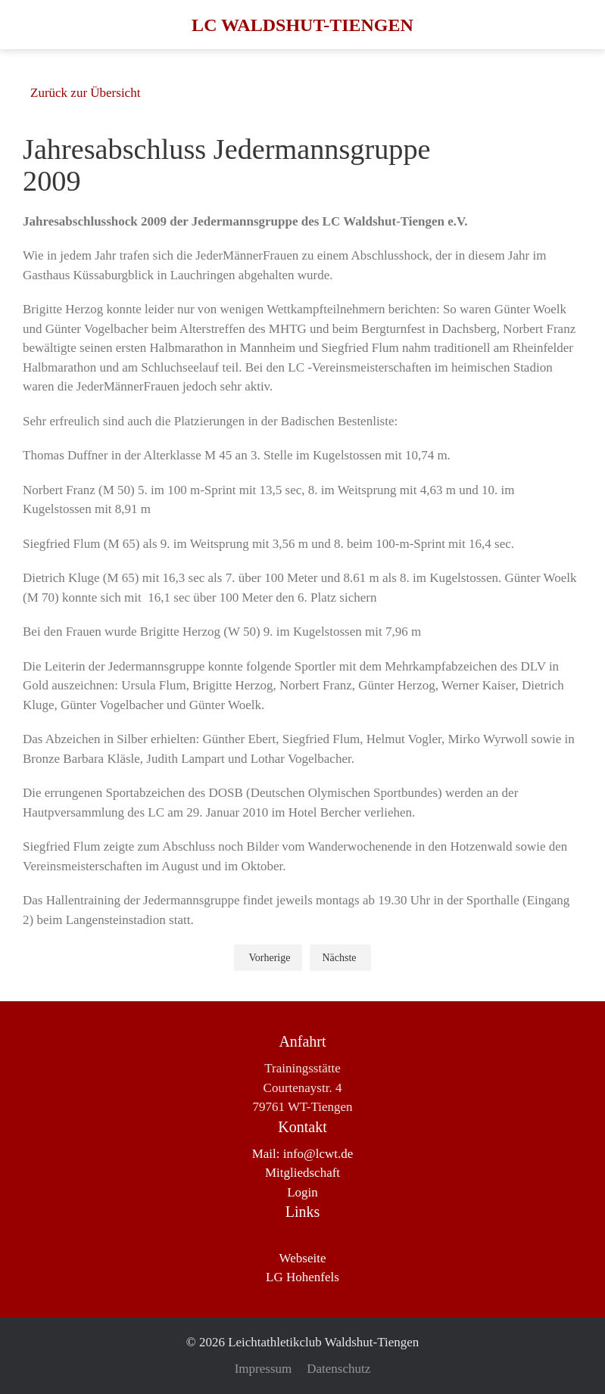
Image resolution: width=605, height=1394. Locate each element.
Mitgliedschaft (302, 1172)
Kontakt (302, 1127)
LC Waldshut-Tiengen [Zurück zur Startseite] (302, 25)
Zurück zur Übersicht (85, 93)
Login (302, 1192)
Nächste (339, 957)
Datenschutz (338, 1368)
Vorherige (269, 957)
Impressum (263, 1368)
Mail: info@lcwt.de (303, 1154)
